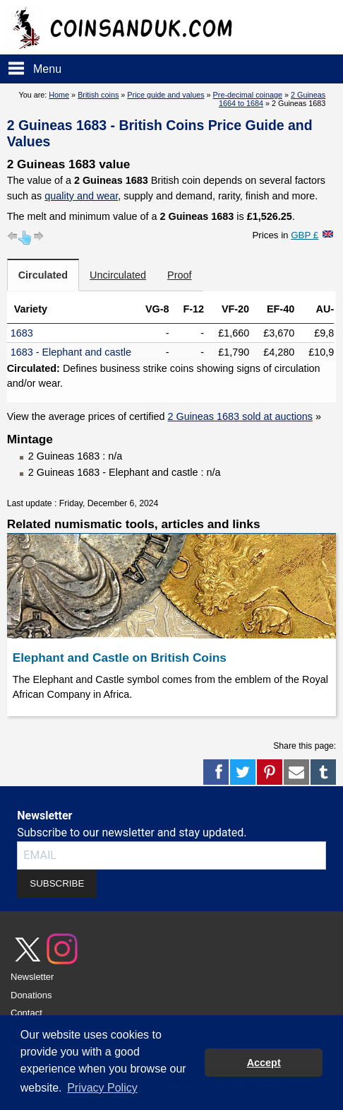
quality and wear (81, 195)
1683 (22, 333)
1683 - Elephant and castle (71, 352)
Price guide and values (165, 94)
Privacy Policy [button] (102, 1088)
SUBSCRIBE (57, 883)
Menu (47, 69)
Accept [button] (264, 1062)
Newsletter (32, 976)
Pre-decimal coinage (247, 94)
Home (59, 94)
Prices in (285, 235)
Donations (31, 995)
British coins (98, 94)
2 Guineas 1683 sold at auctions (240, 416)
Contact (26, 1012)
